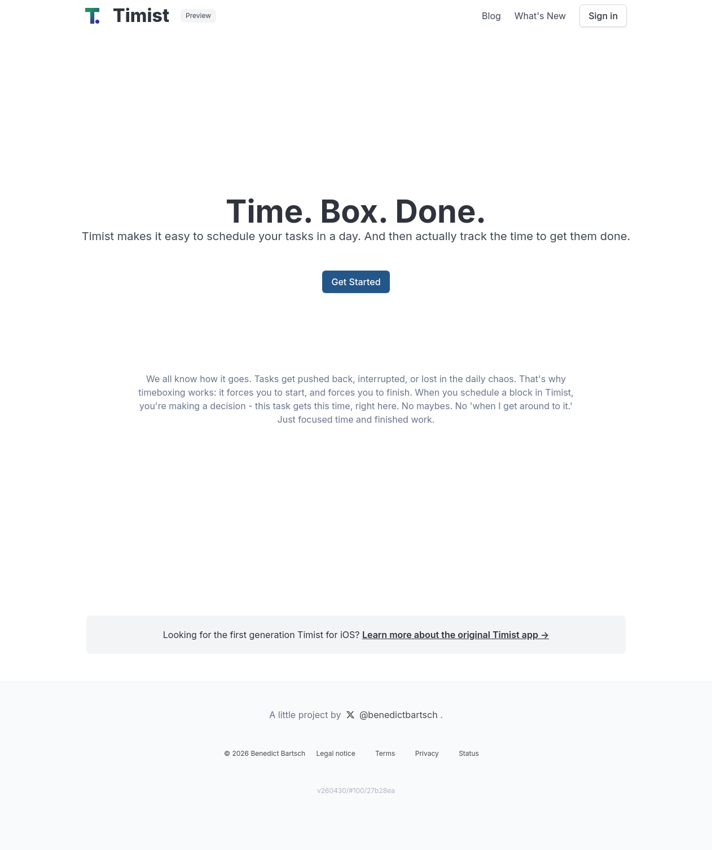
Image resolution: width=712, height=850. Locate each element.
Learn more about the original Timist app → (455, 634)
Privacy (427, 753)
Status (469, 753)
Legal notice (336, 753)
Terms (385, 753)
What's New (540, 15)
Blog (491, 15)
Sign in (603, 15)
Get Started (355, 281)
